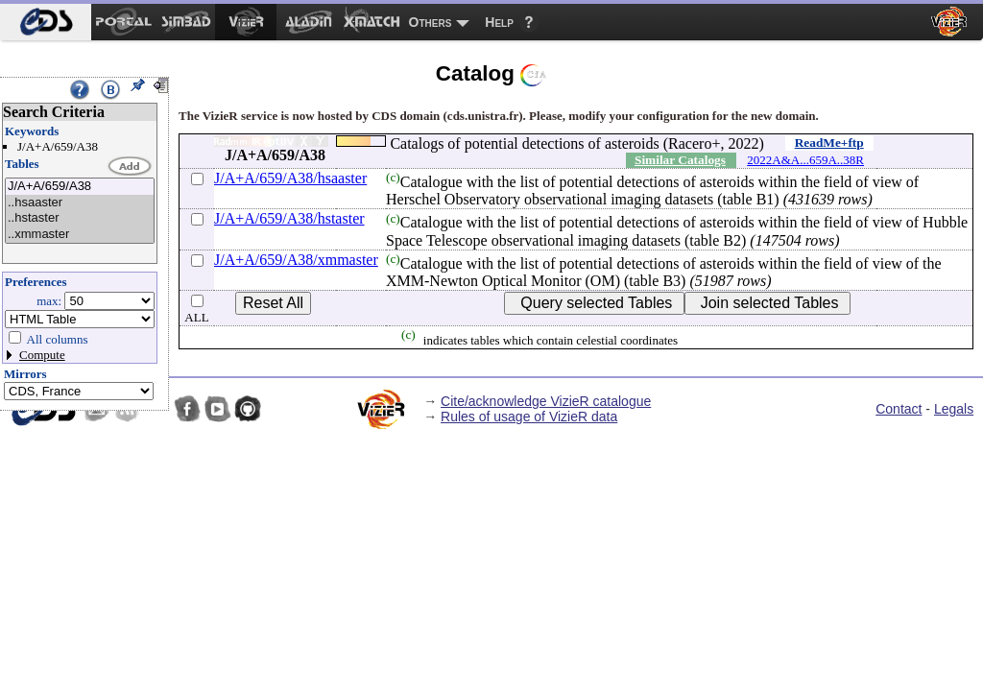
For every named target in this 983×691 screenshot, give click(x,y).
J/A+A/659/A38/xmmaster (296, 259)
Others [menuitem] (430, 22)
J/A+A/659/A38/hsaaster (290, 178)
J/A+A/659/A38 (80, 187)
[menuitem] (45, 22)
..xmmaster (80, 234)
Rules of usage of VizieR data (529, 416)
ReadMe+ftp (829, 142)
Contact (898, 409)
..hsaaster (80, 203)
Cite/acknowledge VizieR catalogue (546, 401)
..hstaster (80, 218)
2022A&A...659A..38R (805, 160)
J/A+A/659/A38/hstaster (289, 218)
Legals (953, 409)
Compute (42, 354)
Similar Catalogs (680, 160)
